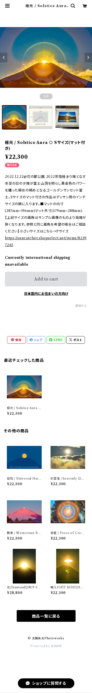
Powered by (46, 646)
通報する (81, 306)
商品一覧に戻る (46, 616)
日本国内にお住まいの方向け (46, 293)
